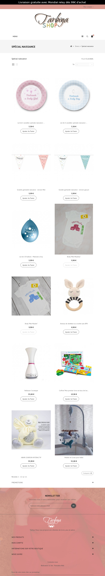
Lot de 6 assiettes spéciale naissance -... (31, 123)
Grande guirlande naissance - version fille (31, 190)
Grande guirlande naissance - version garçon (74, 190)
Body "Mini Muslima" (74, 257)
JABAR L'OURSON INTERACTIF (31, 457)
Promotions (17, 482)
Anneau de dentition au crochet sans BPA (74, 324)
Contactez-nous (53, 562)
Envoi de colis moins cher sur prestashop (25, 572)
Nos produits (18, 537)
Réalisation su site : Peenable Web (52, 566)
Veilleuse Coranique (31, 391)
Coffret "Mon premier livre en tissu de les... (74, 391)
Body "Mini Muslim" (31, 324)
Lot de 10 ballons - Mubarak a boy (31, 257)
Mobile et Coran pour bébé (74, 457)
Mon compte (17, 543)
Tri (73, 64)
